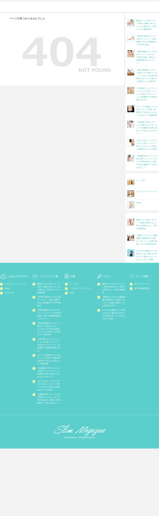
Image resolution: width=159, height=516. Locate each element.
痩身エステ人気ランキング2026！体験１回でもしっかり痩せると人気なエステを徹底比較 (49, 301)
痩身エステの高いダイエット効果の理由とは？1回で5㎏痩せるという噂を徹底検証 (114, 301)
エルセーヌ (11, 311)
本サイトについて (144, 296)
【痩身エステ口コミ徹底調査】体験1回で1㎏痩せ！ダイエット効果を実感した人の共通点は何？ (114, 319)
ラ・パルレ (76, 296)
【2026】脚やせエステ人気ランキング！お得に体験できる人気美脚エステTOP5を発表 (49, 318)
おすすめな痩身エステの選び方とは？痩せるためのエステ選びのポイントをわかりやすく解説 (114, 340)
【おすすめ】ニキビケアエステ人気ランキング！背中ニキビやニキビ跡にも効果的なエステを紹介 (49, 441)
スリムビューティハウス (17, 298)
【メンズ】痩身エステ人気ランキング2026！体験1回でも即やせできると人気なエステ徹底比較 (49, 400)
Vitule (8, 305)
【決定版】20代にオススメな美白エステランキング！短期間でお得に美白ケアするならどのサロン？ (49, 421)
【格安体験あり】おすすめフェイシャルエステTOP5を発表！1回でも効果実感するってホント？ (49, 336)
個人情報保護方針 (144, 302)
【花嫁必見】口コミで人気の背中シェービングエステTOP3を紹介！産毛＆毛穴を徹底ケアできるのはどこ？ (49, 461)
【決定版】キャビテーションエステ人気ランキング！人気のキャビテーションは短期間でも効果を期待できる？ (49, 380)
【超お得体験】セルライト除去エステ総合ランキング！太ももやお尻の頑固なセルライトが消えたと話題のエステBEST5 (49, 358)
